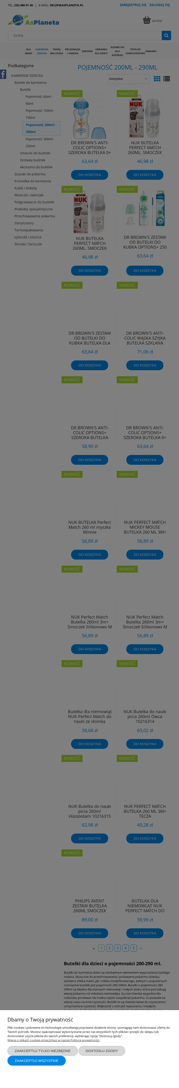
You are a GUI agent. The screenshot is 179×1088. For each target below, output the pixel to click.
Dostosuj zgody (102, 1051)
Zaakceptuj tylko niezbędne (43, 1051)
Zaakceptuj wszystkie (37, 1061)
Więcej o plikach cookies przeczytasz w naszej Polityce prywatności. (53, 1040)
